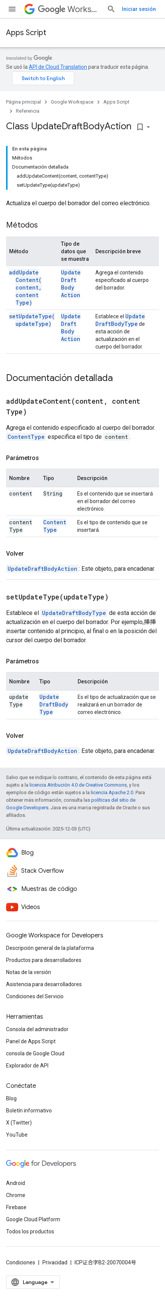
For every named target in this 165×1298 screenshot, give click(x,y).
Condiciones (20, 1262)
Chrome (15, 1195)
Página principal (23, 102)
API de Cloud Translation (58, 67)
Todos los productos (30, 1231)
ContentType (26, 436)
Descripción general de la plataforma (50, 948)
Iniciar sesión (139, 9)
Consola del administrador (37, 1029)
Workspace (69, 9)
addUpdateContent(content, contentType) (25, 287)
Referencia (27, 111)
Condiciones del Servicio (35, 996)
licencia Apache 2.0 (112, 792)
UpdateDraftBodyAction (71, 284)
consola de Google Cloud (35, 1053)
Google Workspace (72, 102)
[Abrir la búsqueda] (111, 9)
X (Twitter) (19, 1123)
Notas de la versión (28, 972)
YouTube (17, 1135)
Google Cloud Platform (33, 1219)
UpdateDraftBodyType (120, 320)
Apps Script (26, 32)
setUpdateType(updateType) (32, 320)
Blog (11, 1098)
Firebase (16, 1207)
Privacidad (54, 1262)
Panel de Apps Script (31, 1041)
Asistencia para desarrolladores (44, 984)
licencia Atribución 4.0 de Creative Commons (78, 785)
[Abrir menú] (12, 9)
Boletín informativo (29, 1110)
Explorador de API (27, 1066)
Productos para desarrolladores (43, 960)
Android (15, 1183)
